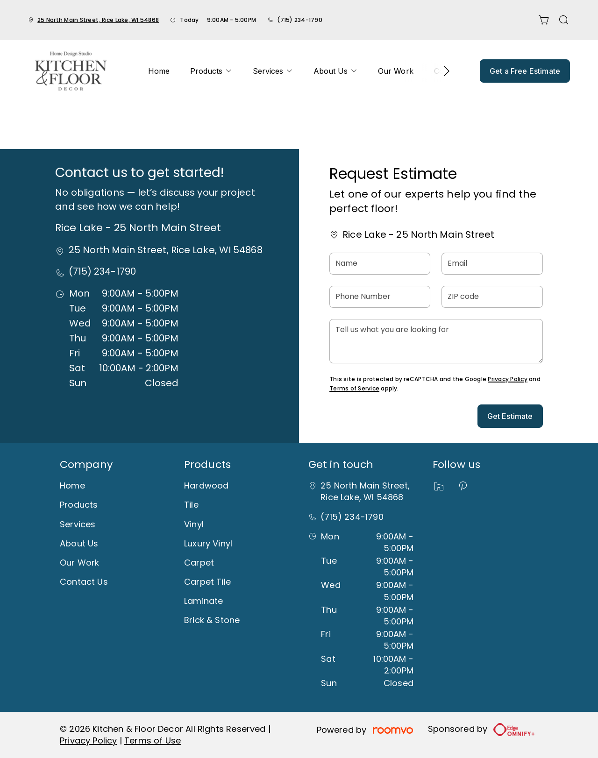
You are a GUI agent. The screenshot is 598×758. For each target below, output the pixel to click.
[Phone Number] (379, 297)
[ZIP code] (491, 297)
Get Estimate (510, 416)
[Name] (379, 264)
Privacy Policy (507, 379)
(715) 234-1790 (299, 20)
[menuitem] (158, 71)
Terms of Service (354, 388)
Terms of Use (152, 740)
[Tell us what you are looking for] (435, 341)
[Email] (491, 264)
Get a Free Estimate (525, 71)
